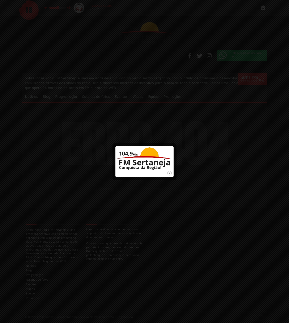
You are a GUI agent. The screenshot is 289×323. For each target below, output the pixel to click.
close (169, 170)
